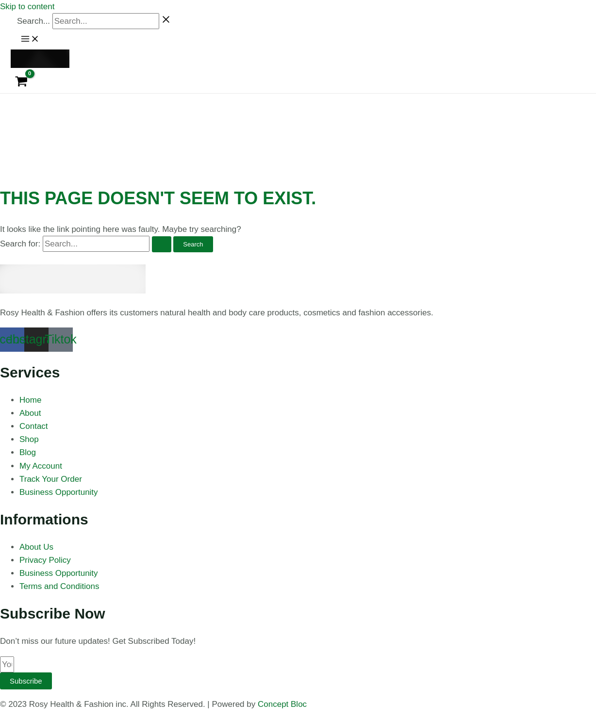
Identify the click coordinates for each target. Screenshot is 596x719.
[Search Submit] (161, 244)
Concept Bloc (282, 704)
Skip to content (27, 6)
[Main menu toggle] (30, 39)
